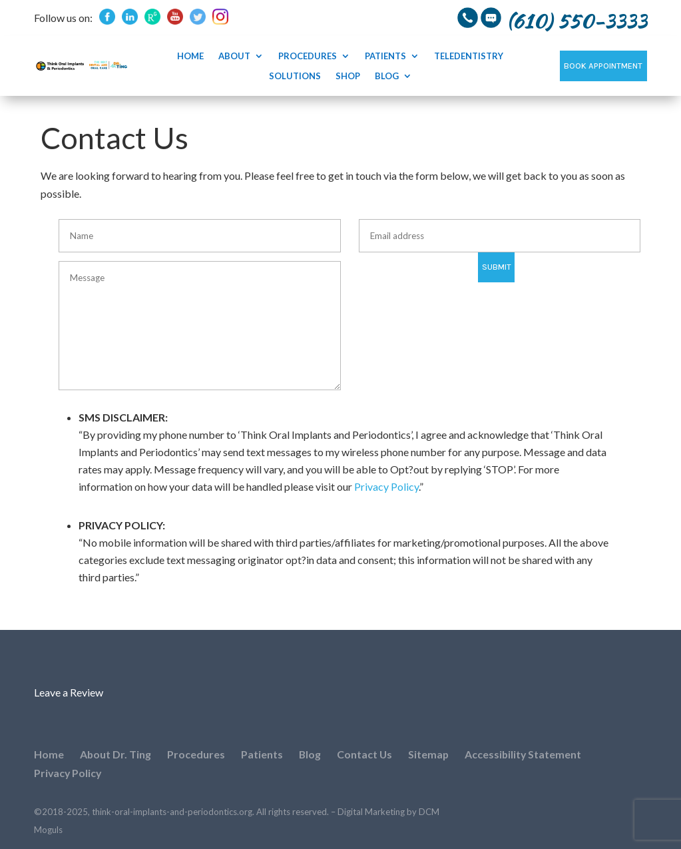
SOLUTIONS (295, 76)
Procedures (307, 56)
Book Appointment (602, 66)
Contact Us (366, 754)
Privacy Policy (386, 486)
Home (190, 56)
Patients (385, 56)
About (234, 56)
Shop (348, 76)
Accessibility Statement (526, 754)
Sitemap (430, 754)
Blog (387, 76)
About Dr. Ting (116, 754)
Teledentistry (468, 56)
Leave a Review (68, 692)
